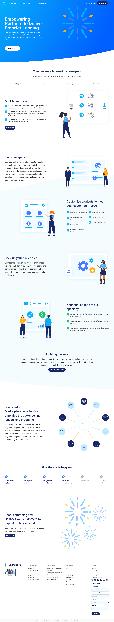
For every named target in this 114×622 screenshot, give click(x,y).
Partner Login (69, 582)
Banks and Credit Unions (53, 575)
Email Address (96, 593)
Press (67, 570)
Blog (67, 568)
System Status (70, 584)
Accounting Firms (51, 579)
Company (94, 605)
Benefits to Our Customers (34, 570)
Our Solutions (31, 575)
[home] (10, 3)
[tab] (18, 84)
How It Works (26, 3)
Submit (95, 613)
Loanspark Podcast (71, 573)
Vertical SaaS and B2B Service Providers (54, 569)
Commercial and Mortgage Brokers (55, 572)
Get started (102, 3)
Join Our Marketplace (97, 577)
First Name (95, 586)
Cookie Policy (69, 579)
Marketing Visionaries (52, 577)
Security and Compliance (34, 579)
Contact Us (94, 575)
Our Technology (31, 577)
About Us (94, 568)
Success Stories (96, 570)
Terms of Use (69, 575)
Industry (94, 599)
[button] (27, 3)
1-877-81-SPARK (90, 3)
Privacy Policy (69, 577)
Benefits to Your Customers (34, 573)
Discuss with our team (57, 370)
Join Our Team (95, 573)
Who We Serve (41, 3)
